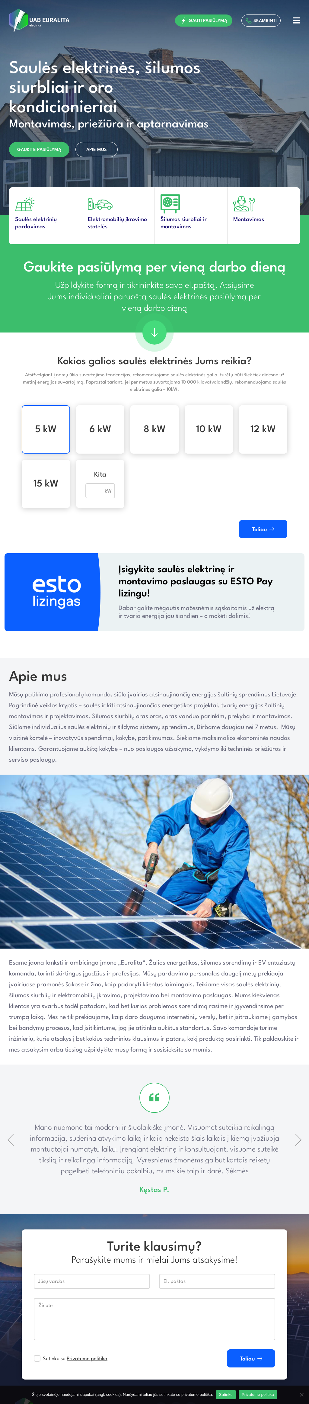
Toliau (263, 529)
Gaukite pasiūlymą (39, 150)
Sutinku (226, 1394)
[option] (154, 108)
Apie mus (96, 150)
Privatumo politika (87, 1358)
